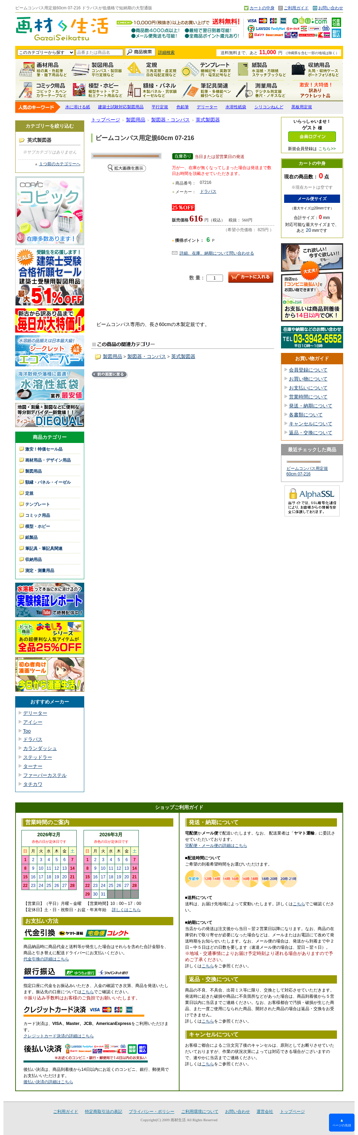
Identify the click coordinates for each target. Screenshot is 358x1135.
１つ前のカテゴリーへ (59, 163)
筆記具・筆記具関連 (43, 548)
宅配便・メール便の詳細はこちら (216, 845)
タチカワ (32, 784)
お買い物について (308, 379)
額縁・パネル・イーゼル (152, 90)
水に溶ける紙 (77, 107)
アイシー (32, 722)
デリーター (207, 107)
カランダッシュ (40, 748)
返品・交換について (310, 432)
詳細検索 (166, 52)
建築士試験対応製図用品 (121, 107)
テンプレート (206, 69)
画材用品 (43, 69)
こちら (87, 991)
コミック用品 (43, 90)
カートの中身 (262, 8)
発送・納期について (310, 405)
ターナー (32, 766)
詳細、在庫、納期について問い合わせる (217, 253)
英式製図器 (208, 119)
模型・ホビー (97, 90)
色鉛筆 (182, 107)
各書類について (306, 414)
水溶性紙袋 (235, 107)
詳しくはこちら (126, 909)
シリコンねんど (268, 107)
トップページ (105, 119)
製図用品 (97, 69)
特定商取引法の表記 (103, 1111)
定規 (152, 69)
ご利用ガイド (296, 8)
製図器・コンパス (170, 119)
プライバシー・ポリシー (151, 1111)
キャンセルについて (310, 423)
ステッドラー (37, 757)
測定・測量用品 (261, 90)
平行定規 (160, 107)
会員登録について (308, 370)
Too (27, 731)
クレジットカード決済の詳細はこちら (58, 1036)
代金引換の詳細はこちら (46, 959)
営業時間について (308, 396)
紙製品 (261, 69)
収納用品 (315, 69)
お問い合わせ (330, 8)
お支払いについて (308, 388)
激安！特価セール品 (315, 90)
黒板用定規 (301, 107)
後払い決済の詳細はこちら (48, 1081)
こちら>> (327, 148)
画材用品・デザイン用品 (48, 460)
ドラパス (32, 739)
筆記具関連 (206, 90)
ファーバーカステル (45, 775)
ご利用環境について (200, 1111)
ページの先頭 (341, 1122)
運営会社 (265, 1111)
